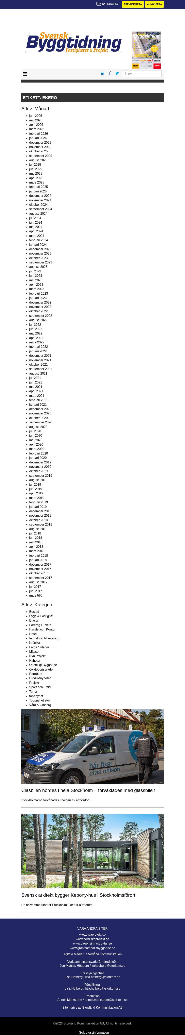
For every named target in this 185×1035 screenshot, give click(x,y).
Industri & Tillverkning (44, 638)
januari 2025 (38, 191)
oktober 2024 (38, 205)
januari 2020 (38, 458)
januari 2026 (38, 138)
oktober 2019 (38, 471)
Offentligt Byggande (43, 665)
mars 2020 (36, 449)
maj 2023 (35, 280)
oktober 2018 (38, 520)
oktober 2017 (38, 573)
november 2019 (40, 467)
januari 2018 (38, 560)
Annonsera (154, 4)
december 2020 (40, 409)
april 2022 (36, 338)
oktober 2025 (38, 151)
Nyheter (34, 660)
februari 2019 (38, 502)
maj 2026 (35, 120)
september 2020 (40, 422)
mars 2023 (36, 289)
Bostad (34, 611)
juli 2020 (35, 431)
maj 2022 (35, 333)
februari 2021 (38, 400)
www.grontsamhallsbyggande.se (92, 948)
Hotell (33, 634)
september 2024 (40, 209)
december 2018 (40, 511)
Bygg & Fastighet (41, 616)
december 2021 (40, 355)
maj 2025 (35, 173)
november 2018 (40, 515)
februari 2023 (38, 293)
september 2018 (40, 524)
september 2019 (40, 475)
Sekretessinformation (94, 1032)
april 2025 (36, 178)
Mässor (34, 651)
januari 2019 (38, 506)
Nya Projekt (37, 656)
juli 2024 (35, 218)
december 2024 (40, 196)
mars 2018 (36, 551)
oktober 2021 (38, 364)
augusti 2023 (38, 267)
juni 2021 (35, 382)
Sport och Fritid (40, 687)
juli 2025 (35, 164)
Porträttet (35, 674)
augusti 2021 (38, 373)
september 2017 (40, 577)
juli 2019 (35, 484)
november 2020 (40, 413)
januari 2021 (38, 404)
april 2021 (36, 391)
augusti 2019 (38, 480)
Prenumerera (131, 4)
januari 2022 (38, 351)
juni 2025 (35, 169)
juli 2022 (35, 324)
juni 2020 (35, 435)
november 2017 (40, 569)
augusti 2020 (38, 427)
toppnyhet (36, 696)
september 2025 (40, 156)
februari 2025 (38, 187)
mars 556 (35, 595)
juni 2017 (35, 591)
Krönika (34, 643)
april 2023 (36, 284)
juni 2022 (35, 329)
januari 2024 (38, 244)
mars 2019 (36, 498)
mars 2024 (36, 235)
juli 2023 (35, 271)
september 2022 (40, 315)
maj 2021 (35, 387)
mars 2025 (36, 182)
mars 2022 (36, 342)
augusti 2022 (38, 320)
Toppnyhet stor (39, 700)
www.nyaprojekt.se (92, 934)
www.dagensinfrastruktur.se (92, 943)
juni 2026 (35, 116)
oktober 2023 (38, 258)
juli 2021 (35, 378)
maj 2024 (35, 227)
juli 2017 (35, 586)
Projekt (34, 682)
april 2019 (36, 493)
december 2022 (40, 302)
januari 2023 (38, 298)
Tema (33, 691)
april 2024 (36, 231)
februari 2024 (38, 240)
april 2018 (36, 547)
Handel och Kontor (42, 629)
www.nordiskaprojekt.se (92, 939)
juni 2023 (35, 276)
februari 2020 (38, 453)
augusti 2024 (38, 213)
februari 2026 (38, 133)
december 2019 (40, 462)
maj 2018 (35, 542)
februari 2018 (38, 555)
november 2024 (40, 200)
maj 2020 (35, 440)
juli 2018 (35, 533)
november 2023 (40, 253)
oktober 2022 (38, 311)
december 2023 (40, 249)
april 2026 (36, 125)
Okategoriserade (41, 669)
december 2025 (40, 142)
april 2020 (36, 444)
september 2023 (40, 262)
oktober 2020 (38, 418)
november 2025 (40, 147)
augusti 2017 (38, 582)
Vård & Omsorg (40, 705)
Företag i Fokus (40, 625)
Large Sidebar (39, 647)
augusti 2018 (38, 529)
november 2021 (40, 360)
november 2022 (40, 307)
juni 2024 (35, 222)
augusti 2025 (38, 160)
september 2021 (40, 369)
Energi (33, 620)
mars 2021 (36, 395)
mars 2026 (36, 129)
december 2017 (40, 564)
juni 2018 (35, 538)
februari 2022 (38, 347)
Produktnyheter (40, 678)
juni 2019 (35, 489)
